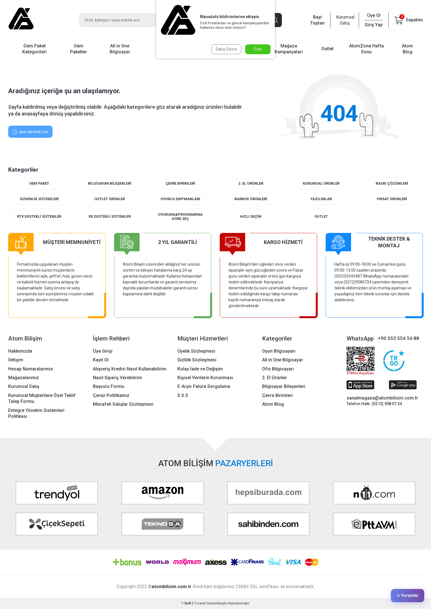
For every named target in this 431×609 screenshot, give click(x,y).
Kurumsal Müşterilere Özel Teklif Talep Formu (42, 398)
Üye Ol (373, 15)
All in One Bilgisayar (120, 48)
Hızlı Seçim (251, 217)
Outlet (327, 48)
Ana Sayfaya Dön (30, 131)
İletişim (15, 360)
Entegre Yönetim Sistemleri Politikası (36, 413)
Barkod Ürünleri (250, 199)
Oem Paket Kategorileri (34, 48)
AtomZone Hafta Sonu (366, 48)
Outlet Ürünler (109, 199)
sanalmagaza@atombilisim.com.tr (382, 398)
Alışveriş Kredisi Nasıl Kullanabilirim (129, 369)
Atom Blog (407, 48)
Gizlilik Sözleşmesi (196, 360)
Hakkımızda (20, 351)
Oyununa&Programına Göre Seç (180, 216)
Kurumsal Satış (344, 20)
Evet (258, 49)
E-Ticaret (199, 604)
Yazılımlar (321, 199)
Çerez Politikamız (111, 395)
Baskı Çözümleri (392, 183)
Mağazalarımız (23, 378)
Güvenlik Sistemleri (39, 199)
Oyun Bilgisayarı (278, 351)
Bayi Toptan (317, 20)
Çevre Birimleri (180, 183)
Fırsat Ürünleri (391, 199)
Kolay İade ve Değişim (200, 369)
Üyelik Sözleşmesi (196, 351)
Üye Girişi (102, 351)
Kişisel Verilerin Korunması (205, 378)
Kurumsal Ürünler (321, 183)
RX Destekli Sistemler (110, 217)
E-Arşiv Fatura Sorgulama (203, 386)
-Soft (186, 604)
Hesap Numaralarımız (30, 369)
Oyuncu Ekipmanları (180, 199)
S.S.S (182, 395)
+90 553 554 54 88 (398, 338)
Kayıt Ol (100, 360)
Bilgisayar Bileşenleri (110, 183)
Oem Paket (39, 183)
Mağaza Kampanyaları (289, 48)
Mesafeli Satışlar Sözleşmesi (123, 404)
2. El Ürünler (250, 183)
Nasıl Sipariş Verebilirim (117, 378)
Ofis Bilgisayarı (278, 369)
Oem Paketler (78, 48)
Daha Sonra (225, 49)
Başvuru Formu (108, 386)
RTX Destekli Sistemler (39, 217)
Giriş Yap (374, 24)
